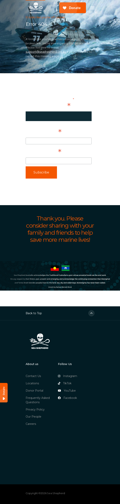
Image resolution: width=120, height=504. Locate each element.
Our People (33, 416)
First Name (44, 132)
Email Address (48, 106)
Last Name (43, 152)
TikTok (64, 383)
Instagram (67, 376)
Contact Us (33, 376)
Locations (32, 383)
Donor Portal (34, 390)
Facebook (67, 398)
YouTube (67, 390)
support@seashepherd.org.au (46, 52)
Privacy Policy (35, 409)
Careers (31, 424)
